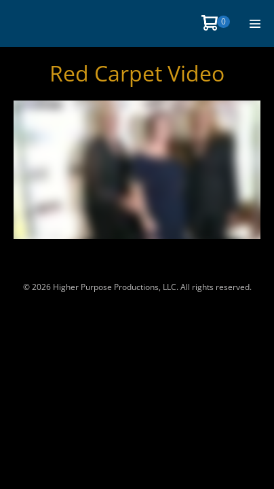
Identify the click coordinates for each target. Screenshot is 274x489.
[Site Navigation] (255, 23)
